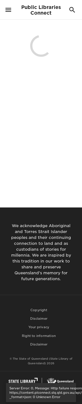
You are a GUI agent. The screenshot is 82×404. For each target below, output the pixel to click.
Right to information (39, 336)
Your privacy (38, 327)
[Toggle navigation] (8, 9)
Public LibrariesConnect (41, 10)
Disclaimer (38, 318)
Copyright (38, 310)
